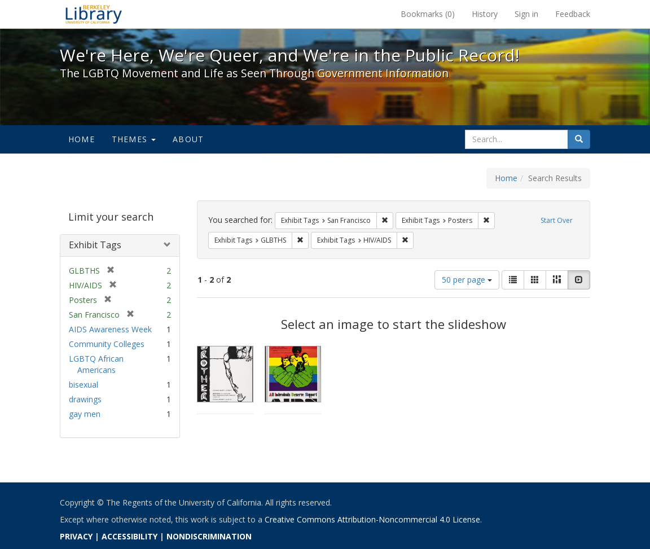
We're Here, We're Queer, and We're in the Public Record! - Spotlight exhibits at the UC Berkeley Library (93, 14)
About (188, 139)
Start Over (557, 220)
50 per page (467, 279)
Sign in (526, 13)
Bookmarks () (428, 13)
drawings (85, 399)
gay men (84, 414)
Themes (134, 139)
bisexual (83, 384)
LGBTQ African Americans (96, 364)
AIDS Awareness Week (110, 329)
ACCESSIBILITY (129, 536)
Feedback (572, 13)
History (485, 13)
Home (81, 139)
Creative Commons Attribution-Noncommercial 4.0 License (372, 519)
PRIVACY (76, 536)
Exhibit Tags (95, 245)
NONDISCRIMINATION (209, 536)
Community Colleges (106, 344)
